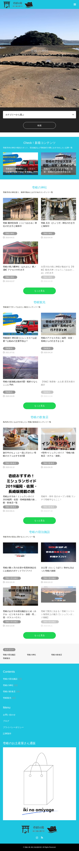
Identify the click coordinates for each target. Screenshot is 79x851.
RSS (42, 837)
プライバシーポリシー (13, 727)
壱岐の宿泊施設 (9, 655)
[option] (39, 58)
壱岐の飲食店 (56, 655)
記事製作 (7, 733)
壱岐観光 (6, 658)
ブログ (6, 721)
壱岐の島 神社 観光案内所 (33, 847)
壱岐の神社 (31, 655)
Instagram (37, 837)
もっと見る (39, 291)
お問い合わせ (9, 715)
